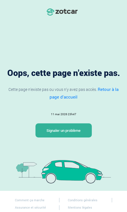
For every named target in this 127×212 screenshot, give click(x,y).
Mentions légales (80, 207)
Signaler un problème (63, 130)
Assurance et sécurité (30, 207)
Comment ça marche (29, 200)
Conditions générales (82, 200)
